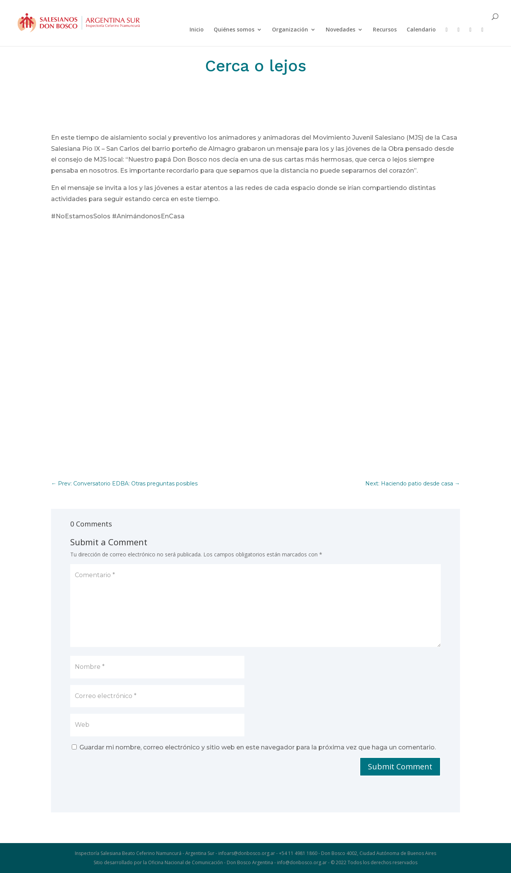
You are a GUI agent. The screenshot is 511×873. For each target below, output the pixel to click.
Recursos (385, 30)
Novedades (340, 30)
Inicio (197, 30)
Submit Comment (400, 766)
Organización (290, 30)
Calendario (421, 30)
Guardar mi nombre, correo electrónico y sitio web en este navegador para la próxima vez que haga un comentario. (257, 747)
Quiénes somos (234, 30)
